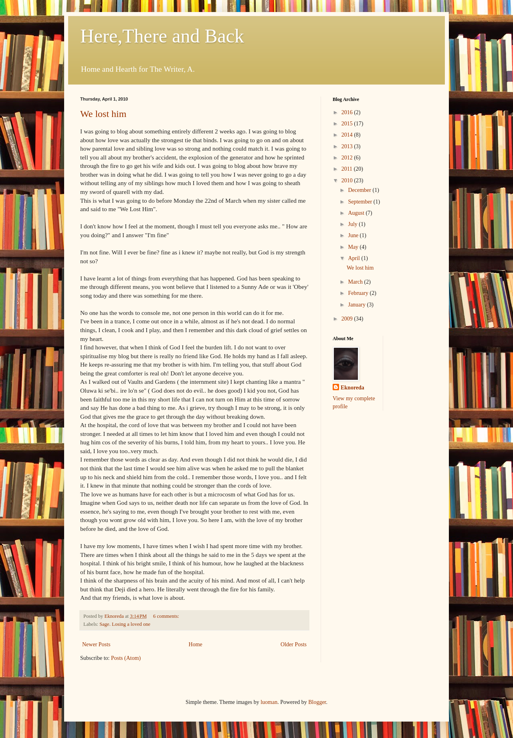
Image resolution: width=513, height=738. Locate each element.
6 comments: (166, 616)
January (357, 305)
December (360, 190)
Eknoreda (352, 388)
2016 (347, 112)
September (360, 202)
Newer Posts (96, 644)
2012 (347, 158)
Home (195, 644)
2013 (347, 146)
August (357, 213)
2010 (347, 180)
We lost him (103, 114)
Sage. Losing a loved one (124, 624)
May (354, 247)
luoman (269, 702)
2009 (347, 319)
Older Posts (294, 644)
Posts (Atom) (126, 658)
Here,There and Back (162, 35)
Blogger (317, 702)
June (354, 235)
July (353, 224)
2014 (347, 135)
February (359, 293)
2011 (347, 169)
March (356, 282)
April (354, 258)
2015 (347, 124)
